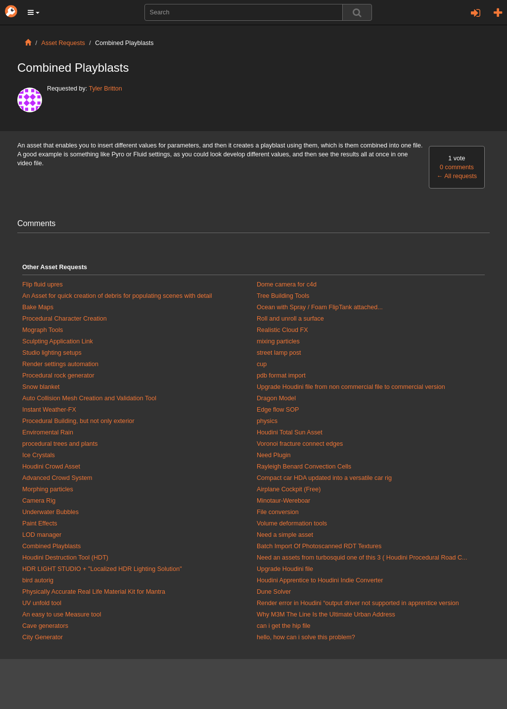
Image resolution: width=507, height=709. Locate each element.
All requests (457, 176)
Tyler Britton (105, 88)
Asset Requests (63, 43)
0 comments (457, 167)
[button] (33, 12)
